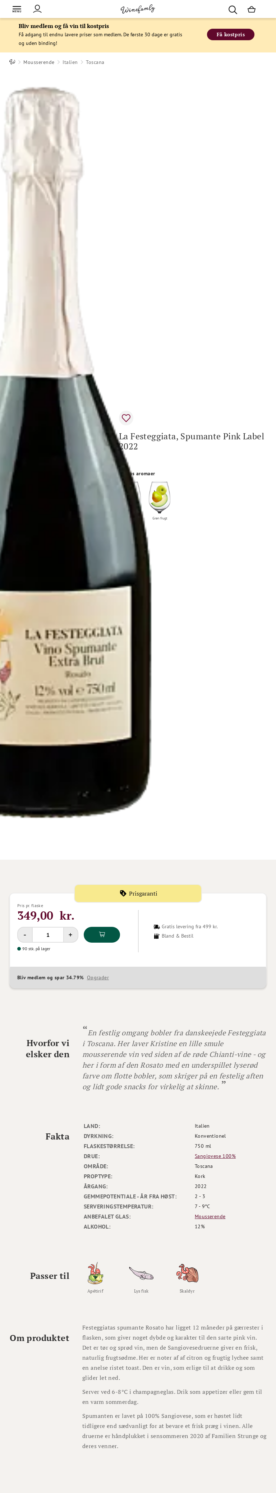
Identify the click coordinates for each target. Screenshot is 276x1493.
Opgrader (98, 977)
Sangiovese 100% (215, 1156)
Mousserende (39, 62)
